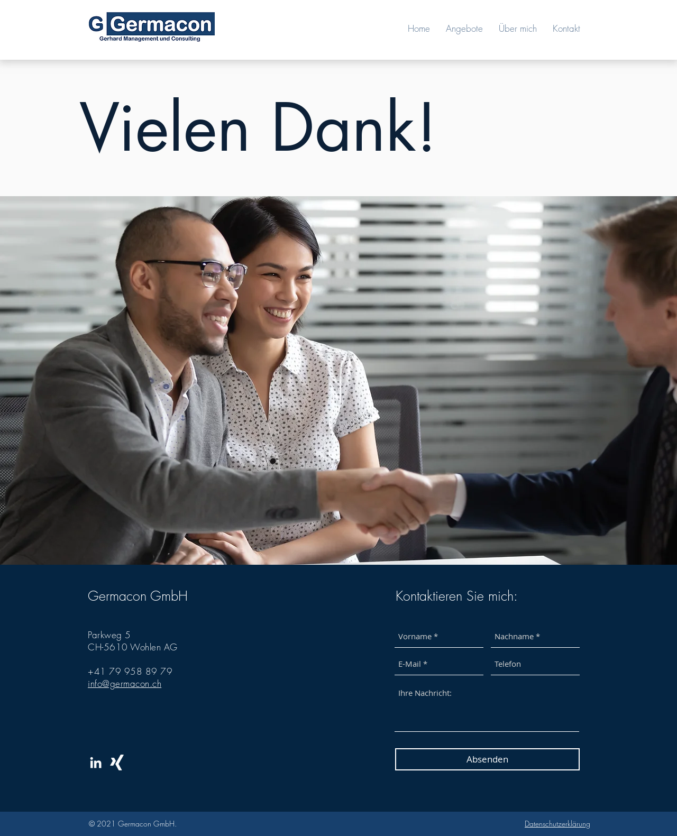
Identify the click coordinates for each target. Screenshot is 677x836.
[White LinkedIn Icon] (96, 762)
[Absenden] (487, 759)
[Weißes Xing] (117, 762)
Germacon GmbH (138, 596)
